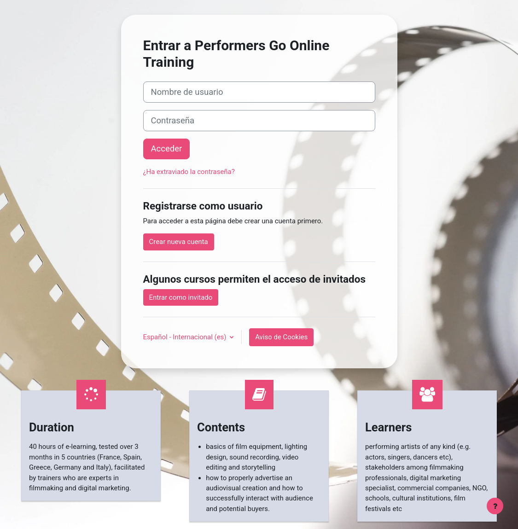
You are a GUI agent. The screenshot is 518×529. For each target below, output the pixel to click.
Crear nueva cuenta (178, 242)
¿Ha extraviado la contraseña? (189, 172)
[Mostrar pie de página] (495, 506)
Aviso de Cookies (281, 337)
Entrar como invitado (181, 297)
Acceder (166, 149)
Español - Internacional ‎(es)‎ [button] (185, 337)
